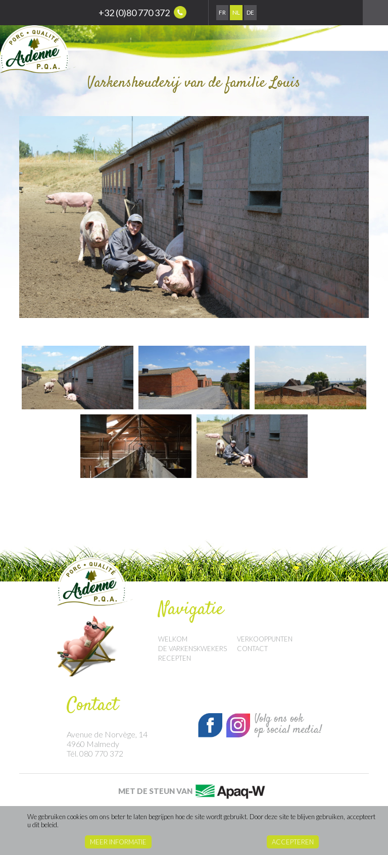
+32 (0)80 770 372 (142, 12)
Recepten (174, 658)
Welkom (172, 639)
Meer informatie (118, 842)
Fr (222, 12)
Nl (236, 12)
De (250, 12)
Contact (252, 649)
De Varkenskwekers (192, 649)
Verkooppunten (265, 639)
